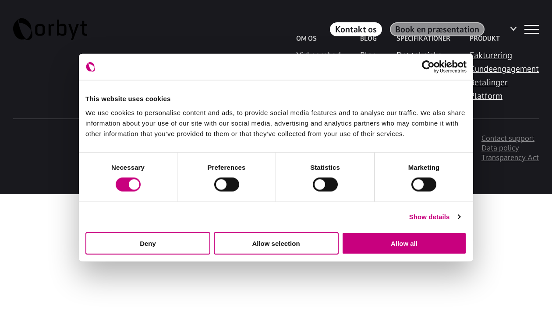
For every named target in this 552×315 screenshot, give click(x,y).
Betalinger (489, 82)
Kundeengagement (504, 68)
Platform (486, 96)
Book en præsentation (437, 29)
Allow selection (276, 243)
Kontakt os (356, 29)
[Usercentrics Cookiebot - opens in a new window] (428, 67)
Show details (429, 216)
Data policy (500, 148)
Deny (148, 243)
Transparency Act (510, 157)
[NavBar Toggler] (531, 29)
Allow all (404, 243)
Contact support (507, 138)
